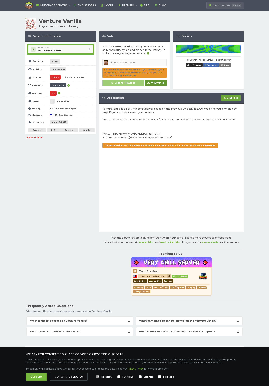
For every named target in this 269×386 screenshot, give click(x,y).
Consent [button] (36, 376)
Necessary (106, 377)
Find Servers (85, 5)
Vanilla (86, 130)
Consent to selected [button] (69, 376)
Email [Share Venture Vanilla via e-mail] (226, 65)
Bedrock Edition (170, 242)
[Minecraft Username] (134, 62)
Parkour (158, 288)
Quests (180, 288)
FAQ (145, 5)
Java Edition (146, 242)
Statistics (148, 377)
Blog (160, 5)
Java (58, 69)
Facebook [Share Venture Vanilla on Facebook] (212, 65)
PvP (53, 130)
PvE (166, 288)
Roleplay (191, 288)
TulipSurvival (149, 271)
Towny (137, 291)
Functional (127, 377)
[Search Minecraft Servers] (225, 5)
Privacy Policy (135, 368)
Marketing (168, 377)
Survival (69, 130)
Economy (138, 288)
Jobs (148, 288)
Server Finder (210, 242)
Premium (126, 5)
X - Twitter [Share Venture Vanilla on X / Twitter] (195, 65)
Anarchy (37, 130)
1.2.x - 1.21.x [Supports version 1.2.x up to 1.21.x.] (58, 85)
